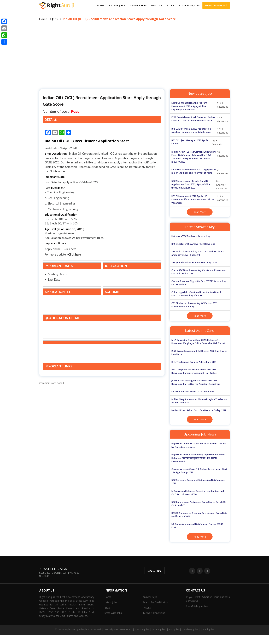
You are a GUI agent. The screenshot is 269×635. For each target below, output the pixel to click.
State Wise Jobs (189, 5)
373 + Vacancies (199, 130)
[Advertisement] (134, 55)
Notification (57, 171)
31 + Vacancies (199, 171)
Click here (70, 249)
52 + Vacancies (199, 119)
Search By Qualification (155, 602)
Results (156, 5)
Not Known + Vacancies (199, 184)
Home (100, 5)
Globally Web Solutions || (119, 629)
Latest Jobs (117, 5)
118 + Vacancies (199, 200)
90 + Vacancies (199, 157)
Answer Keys (138, 5)
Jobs (55, 19)
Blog (170, 5)
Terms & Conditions (154, 613)
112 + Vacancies (199, 106)
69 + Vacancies (197, 142)
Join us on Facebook (216, 5)
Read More (200, 212)
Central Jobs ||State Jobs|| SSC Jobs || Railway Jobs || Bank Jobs (174, 629)
